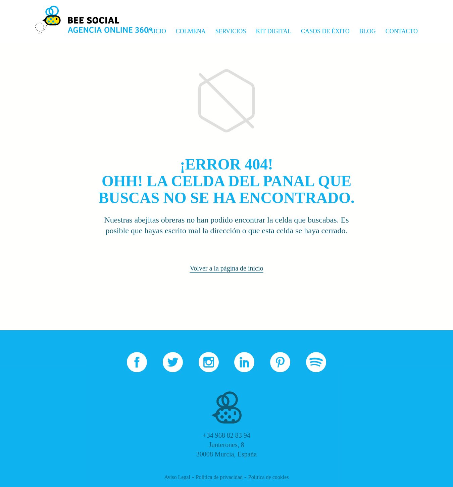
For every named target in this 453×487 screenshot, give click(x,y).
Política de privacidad (219, 477)
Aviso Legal (177, 477)
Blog (367, 31)
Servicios (230, 31)
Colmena (191, 31)
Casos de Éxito (325, 31)
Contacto (402, 31)
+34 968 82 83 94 (226, 435)
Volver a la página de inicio (226, 268)
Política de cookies (268, 477)
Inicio (156, 31)
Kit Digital (273, 31)
